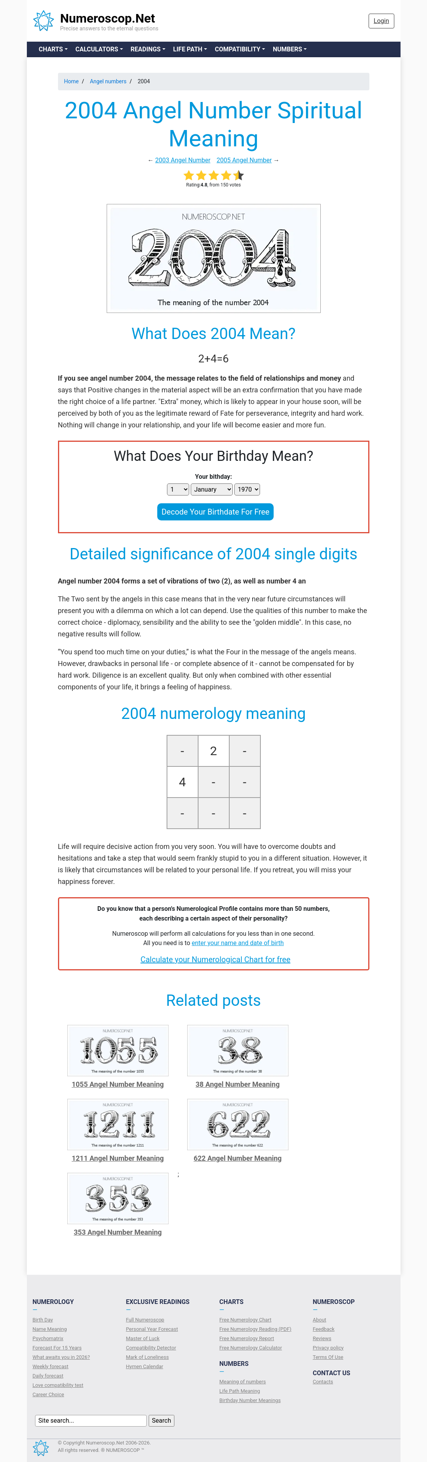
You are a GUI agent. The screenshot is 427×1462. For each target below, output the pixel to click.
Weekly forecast (51, 1366)
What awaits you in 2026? (61, 1357)
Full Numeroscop (145, 1320)
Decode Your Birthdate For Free (215, 512)
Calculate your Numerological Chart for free (215, 959)
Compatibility (237, 49)
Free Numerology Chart (246, 1320)
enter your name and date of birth (238, 943)
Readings (146, 49)
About (320, 1320)
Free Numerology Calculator (251, 1348)
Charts (51, 49)
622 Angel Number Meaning (237, 1158)
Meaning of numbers (243, 1382)
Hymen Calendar (144, 1366)
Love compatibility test (58, 1385)
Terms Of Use (328, 1357)
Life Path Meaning (240, 1391)
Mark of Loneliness (147, 1357)
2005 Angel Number (244, 160)
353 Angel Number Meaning (118, 1232)
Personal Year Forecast (152, 1329)
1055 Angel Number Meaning (118, 1084)
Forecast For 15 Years (57, 1348)
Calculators (97, 49)
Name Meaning (50, 1329)
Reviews (322, 1338)
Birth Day (43, 1320)
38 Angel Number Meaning (238, 1084)
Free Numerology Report (247, 1338)
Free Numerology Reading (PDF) (256, 1329)
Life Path (187, 49)
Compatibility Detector (151, 1348)
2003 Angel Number (183, 160)
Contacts (323, 1382)
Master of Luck (143, 1338)
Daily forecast (48, 1376)
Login (381, 21)
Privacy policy (328, 1348)
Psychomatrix (48, 1338)
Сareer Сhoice (48, 1394)
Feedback (324, 1329)
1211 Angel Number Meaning (118, 1158)
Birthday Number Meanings (250, 1400)
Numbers (287, 49)
